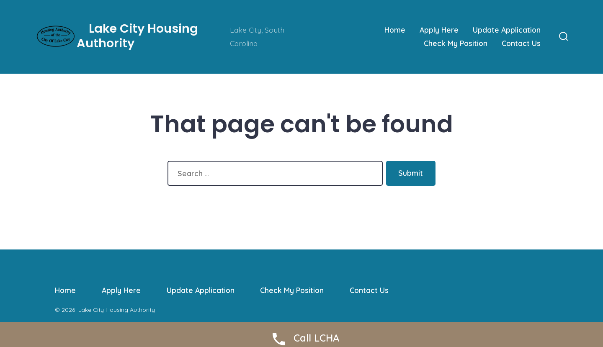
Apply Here (439, 29)
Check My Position (455, 43)
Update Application (507, 29)
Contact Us (521, 43)
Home (394, 29)
